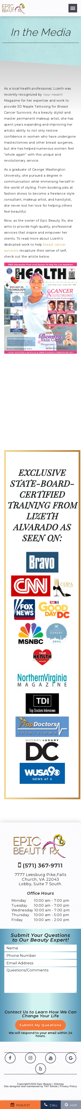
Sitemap (59, 1084)
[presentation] (37, 1001)
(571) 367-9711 (40, 865)
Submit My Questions (40, 1025)
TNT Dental (51, 1086)
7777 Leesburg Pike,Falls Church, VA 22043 (40, 879)
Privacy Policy (68, 1086)
